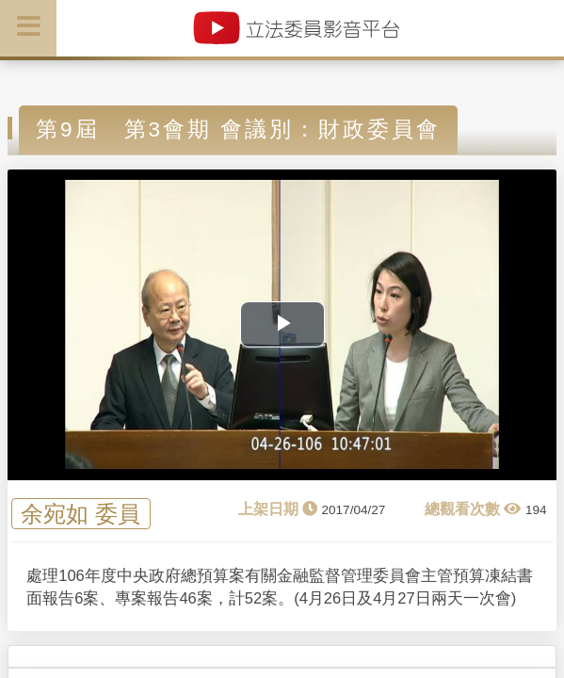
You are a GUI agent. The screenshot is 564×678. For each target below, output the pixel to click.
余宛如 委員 (80, 513)
